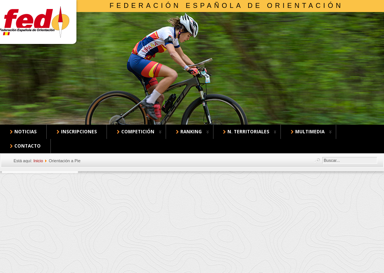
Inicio (38, 160)
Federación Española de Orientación (226, 5)
